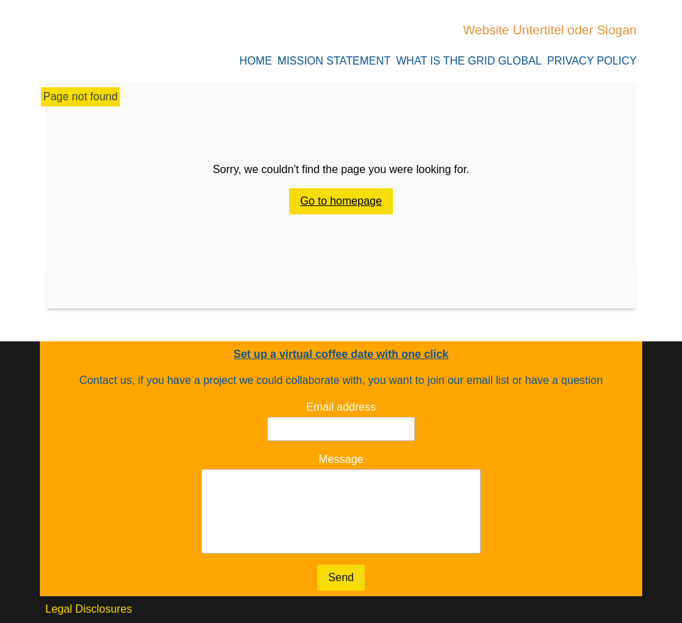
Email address (341, 407)
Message (341, 459)
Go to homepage (341, 201)
